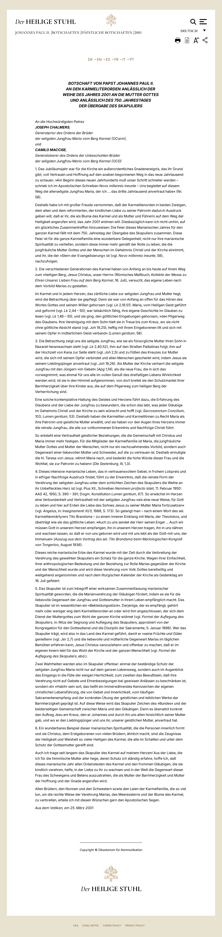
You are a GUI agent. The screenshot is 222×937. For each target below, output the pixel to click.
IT (124, 59)
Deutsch (190, 32)
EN (99, 59)
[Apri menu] (202, 21)
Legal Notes (90, 925)
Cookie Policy (112, 925)
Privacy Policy (135, 925)
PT (132, 59)
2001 (138, 32)
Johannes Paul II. (33, 32)
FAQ (75, 925)
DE (90, 59)
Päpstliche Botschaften (107, 32)
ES (108, 59)
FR (116, 59)
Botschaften (66, 32)
